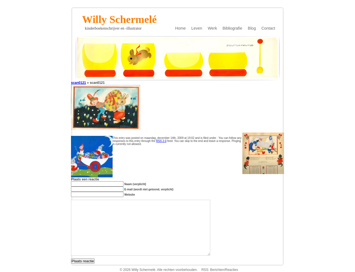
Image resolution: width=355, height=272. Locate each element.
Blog (252, 28)
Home (180, 28)
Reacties (231, 270)
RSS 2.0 (161, 141)
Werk (212, 28)
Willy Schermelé (119, 18)
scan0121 (78, 83)
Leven (196, 28)
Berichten (217, 270)
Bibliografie (232, 28)
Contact (268, 28)
